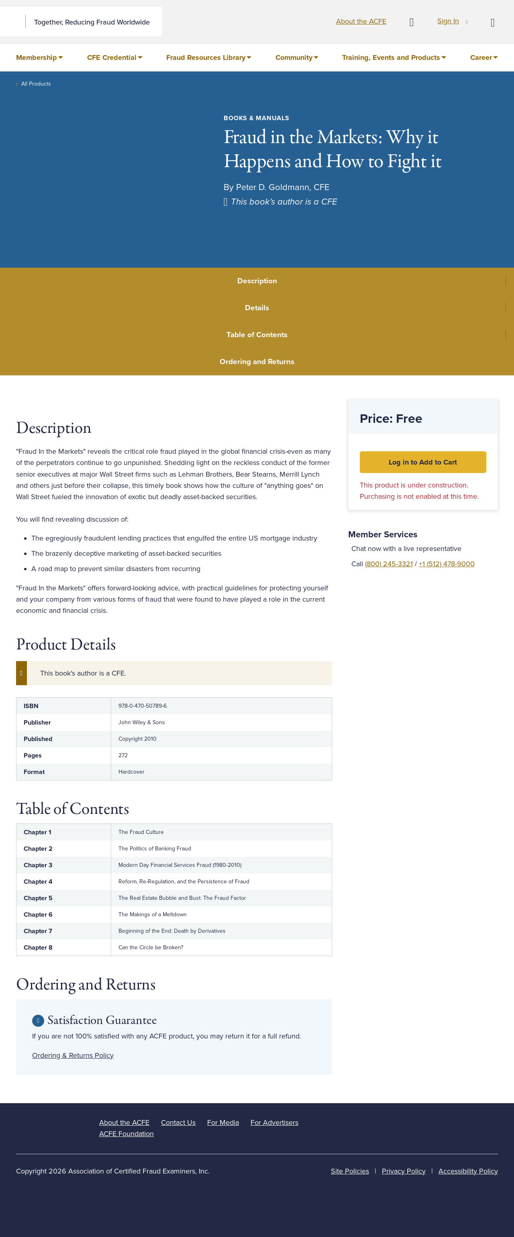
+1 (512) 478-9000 (447, 563)
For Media (223, 1122)
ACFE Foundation (126, 1133)
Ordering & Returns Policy (73, 1055)
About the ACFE (361, 21)
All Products (36, 83)
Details (257, 307)
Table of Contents (257, 334)
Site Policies (350, 1171)
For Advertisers (274, 1122)
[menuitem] (39, 57)
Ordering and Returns (257, 361)
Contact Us (178, 1122)
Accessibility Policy (468, 1171)
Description (257, 280)
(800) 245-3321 (389, 563)
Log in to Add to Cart (423, 462)
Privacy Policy (404, 1171)
